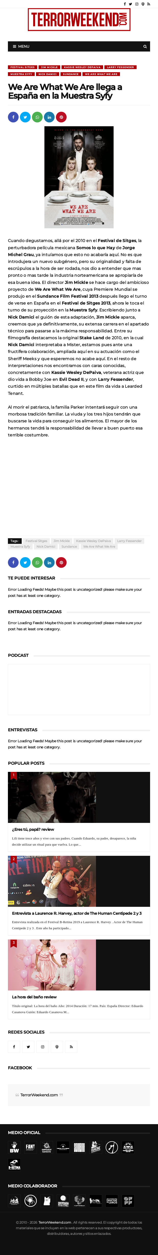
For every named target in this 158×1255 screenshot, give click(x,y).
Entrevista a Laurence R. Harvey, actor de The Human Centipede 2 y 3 (77, 913)
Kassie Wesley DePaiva (82, 67)
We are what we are (101, 74)
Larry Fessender (120, 67)
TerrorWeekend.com (39, 1095)
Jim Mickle (49, 67)
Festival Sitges (22, 67)
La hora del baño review (34, 997)
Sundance (71, 74)
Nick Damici (48, 74)
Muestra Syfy (21, 74)
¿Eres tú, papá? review (33, 829)
